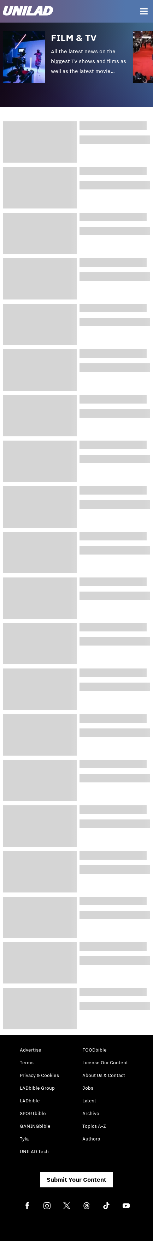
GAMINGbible (35, 1126)
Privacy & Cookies (39, 1075)
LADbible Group (37, 1088)
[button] (68, 62)
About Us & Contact (103, 1075)
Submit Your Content (76, 1180)
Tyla (24, 1139)
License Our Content (105, 1062)
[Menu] (144, 11)
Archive (90, 1113)
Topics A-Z (94, 1126)
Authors (91, 1139)
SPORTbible (33, 1113)
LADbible (30, 1100)
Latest (89, 1100)
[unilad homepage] (28, 11)
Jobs (87, 1088)
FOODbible (94, 1050)
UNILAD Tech (34, 1151)
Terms (27, 1062)
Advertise (30, 1050)
